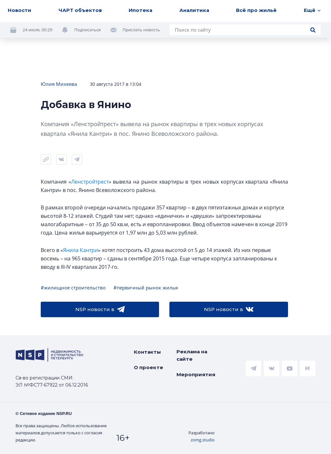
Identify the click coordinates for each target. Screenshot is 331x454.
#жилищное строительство (73, 287)
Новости (19, 10)
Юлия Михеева (59, 84)
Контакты (147, 352)
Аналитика (194, 10)
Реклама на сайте (191, 355)
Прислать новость (141, 30)
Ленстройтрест (90, 181)
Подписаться (87, 30)
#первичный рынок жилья (145, 287)
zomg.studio (203, 440)
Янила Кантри (80, 250)
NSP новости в (100, 309)
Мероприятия (195, 374)
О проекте (148, 367)
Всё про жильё (256, 10)
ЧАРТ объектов (80, 10)
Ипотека (140, 10)
